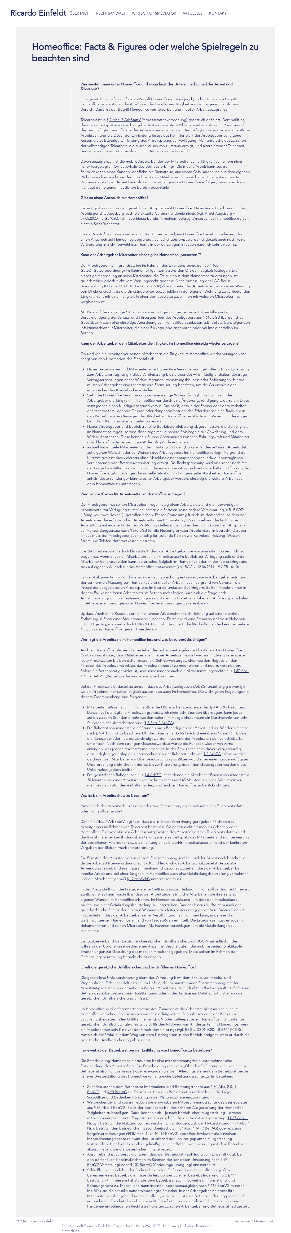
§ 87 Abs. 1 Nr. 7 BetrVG (197, 1128)
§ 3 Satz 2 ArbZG (159, 722)
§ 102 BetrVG (141, 1164)
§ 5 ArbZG (104, 733)
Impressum (242, 1221)
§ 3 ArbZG (218, 707)
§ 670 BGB (138, 530)
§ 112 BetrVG (219, 1185)
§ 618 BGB (211, 317)
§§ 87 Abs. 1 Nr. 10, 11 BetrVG (152, 1133)
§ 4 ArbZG (152, 774)
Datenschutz (264, 1221)
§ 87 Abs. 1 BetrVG (109, 1107)
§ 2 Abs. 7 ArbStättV (124, 119)
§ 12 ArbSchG (138, 878)
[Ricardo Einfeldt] (38, 13)
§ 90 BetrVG (117, 1091)
